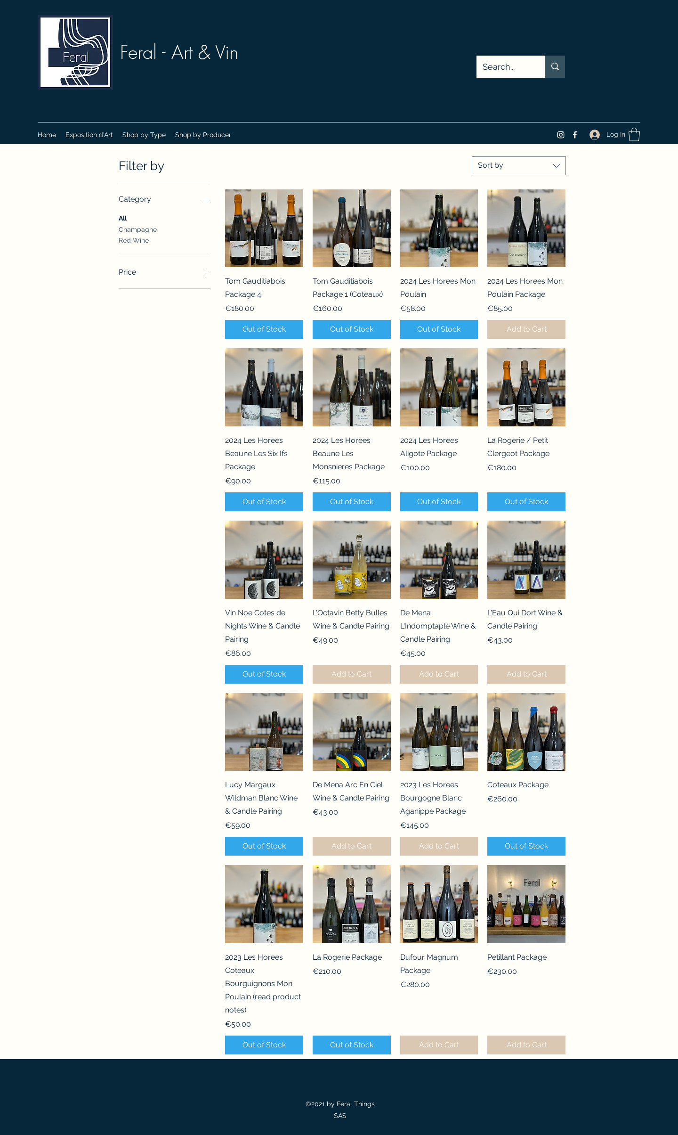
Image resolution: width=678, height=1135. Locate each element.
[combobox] (519, 165)
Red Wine (134, 239)
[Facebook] (575, 134)
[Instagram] (560, 134)
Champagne (138, 228)
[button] (144, 135)
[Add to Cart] (526, 329)
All (123, 217)
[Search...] (504, 67)
